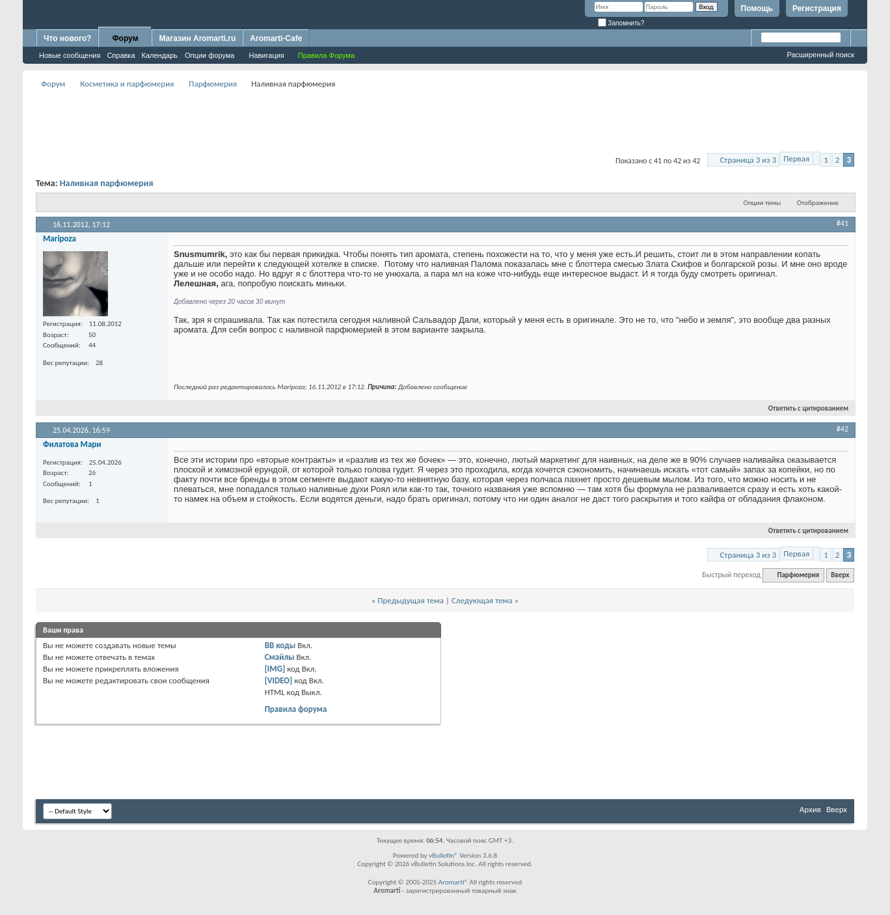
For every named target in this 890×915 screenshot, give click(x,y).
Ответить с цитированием (802, 408)
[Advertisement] (445, 121)
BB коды (280, 645)
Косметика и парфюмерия (127, 84)
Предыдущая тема (410, 600)
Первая (796, 158)
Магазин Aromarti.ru (197, 38)
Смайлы (280, 657)
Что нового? (67, 38)
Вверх (840, 575)
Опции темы (762, 202)
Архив (810, 809)
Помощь (757, 8)
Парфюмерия (213, 84)
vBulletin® (443, 855)
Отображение (818, 202)
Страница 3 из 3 (748, 160)
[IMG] (275, 669)
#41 (842, 223)
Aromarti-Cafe (276, 38)
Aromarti (451, 882)
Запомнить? (621, 23)
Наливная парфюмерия (107, 183)
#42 (842, 428)
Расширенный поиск (820, 55)
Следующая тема (482, 600)
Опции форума (209, 55)
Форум (125, 38)
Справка (121, 55)
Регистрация (816, 8)
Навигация (266, 55)
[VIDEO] (279, 680)
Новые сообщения (69, 55)
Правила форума (296, 709)
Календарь (160, 55)
